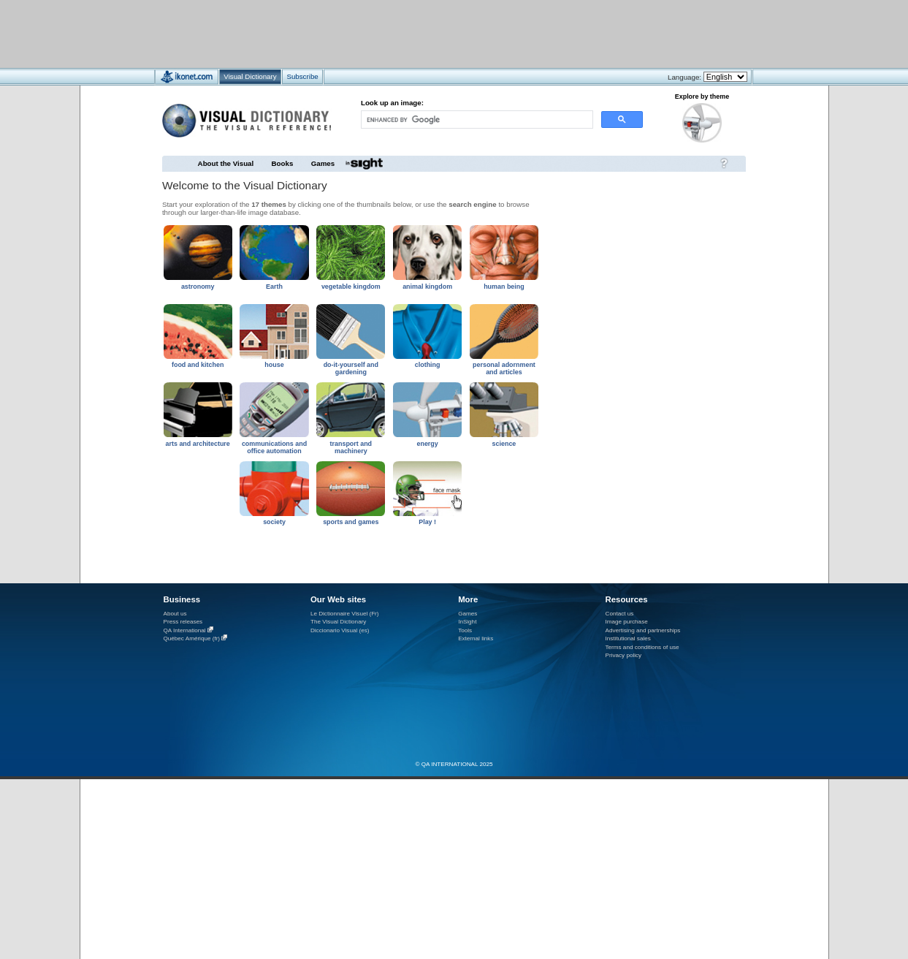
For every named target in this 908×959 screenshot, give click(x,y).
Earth (274, 286)
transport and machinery (351, 447)
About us (175, 613)
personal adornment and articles (504, 368)
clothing (427, 364)
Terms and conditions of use (642, 647)
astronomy (198, 286)
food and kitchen (198, 364)
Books (283, 163)
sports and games (350, 522)
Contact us (620, 613)
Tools (465, 630)
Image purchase (627, 621)
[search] (475, 119)
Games (323, 163)
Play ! (427, 522)
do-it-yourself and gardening (351, 368)
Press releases (183, 621)
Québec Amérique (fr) (192, 638)
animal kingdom (427, 286)
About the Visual (226, 163)
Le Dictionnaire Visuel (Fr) (344, 613)
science (504, 443)
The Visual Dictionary (338, 621)
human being (504, 286)
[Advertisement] (411, 33)
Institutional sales (628, 638)
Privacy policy (624, 655)
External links (475, 638)
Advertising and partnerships (643, 630)
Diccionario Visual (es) (340, 630)
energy (427, 443)
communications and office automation (274, 447)
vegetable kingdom (351, 286)
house (273, 364)
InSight (467, 621)
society (274, 522)
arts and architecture (198, 443)
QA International (185, 630)
